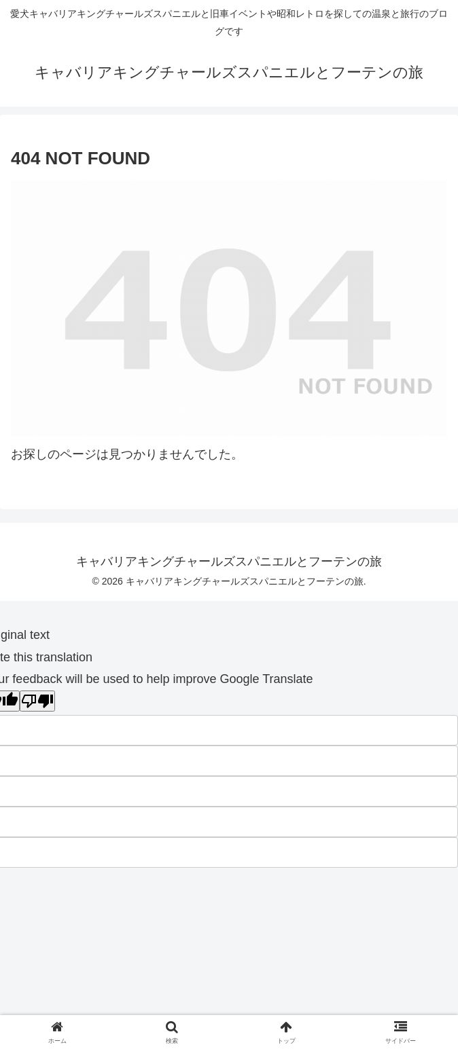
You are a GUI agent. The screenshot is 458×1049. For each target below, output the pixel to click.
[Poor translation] (37, 701)
